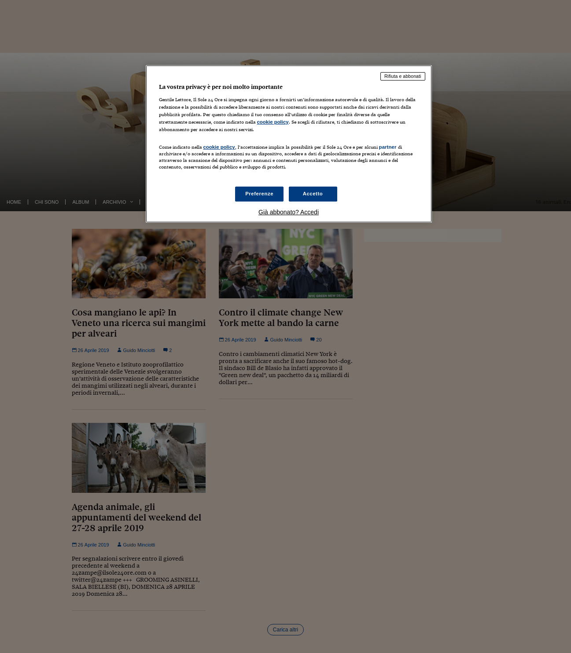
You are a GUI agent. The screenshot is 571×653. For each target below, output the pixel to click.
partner (388, 147)
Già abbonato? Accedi (288, 212)
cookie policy (273, 122)
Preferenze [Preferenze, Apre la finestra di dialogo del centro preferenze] (259, 193)
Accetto (313, 193)
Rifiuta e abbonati (402, 76)
